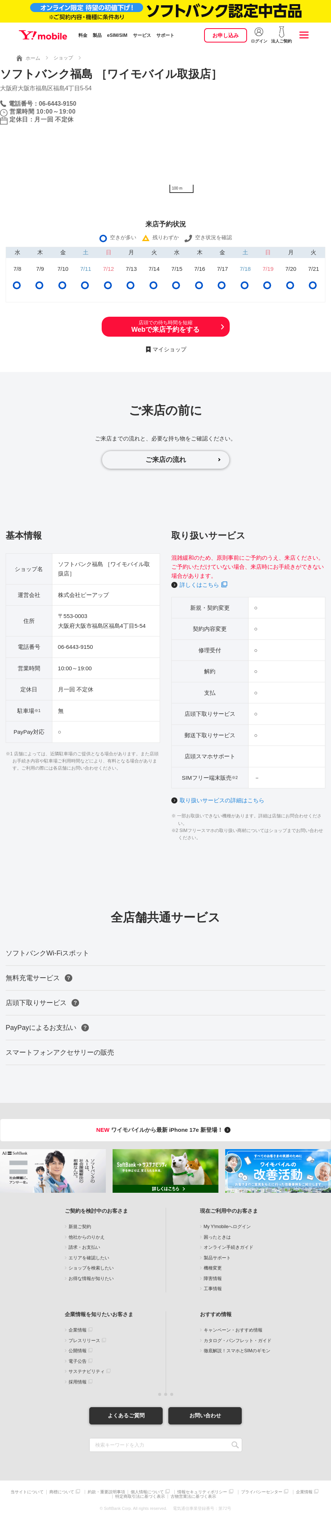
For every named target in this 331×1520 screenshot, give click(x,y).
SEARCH (235, 1445)
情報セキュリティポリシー (202, 1492)
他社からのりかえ (87, 1237)
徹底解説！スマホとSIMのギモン (237, 1350)
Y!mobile (43, 35)
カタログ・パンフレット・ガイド (238, 1340)
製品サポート (217, 1257)
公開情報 (78, 1350)
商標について (61, 1492)
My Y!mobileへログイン (227, 1226)
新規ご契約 (80, 1226)
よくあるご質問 (126, 1415)
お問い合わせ (205, 1415)
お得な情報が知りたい (91, 1278)
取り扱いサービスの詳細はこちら (222, 800)
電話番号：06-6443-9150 (42, 103)
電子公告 (78, 1361)
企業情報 (78, 1330)
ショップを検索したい (91, 1268)
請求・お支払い (84, 1247)
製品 (97, 35)
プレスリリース (84, 1340)
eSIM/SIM (117, 35)
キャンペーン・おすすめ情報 (233, 1330)
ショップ (63, 58)
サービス (142, 35)
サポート (165, 35)
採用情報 (78, 1382)
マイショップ (169, 349)
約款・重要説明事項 (106, 1492)
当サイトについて (27, 1492)
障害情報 (213, 1278)
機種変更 (213, 1268)
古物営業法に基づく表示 (193, 1496)
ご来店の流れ (165, 459)
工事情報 (213, 1288)
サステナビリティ (87, 1371)
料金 (82, 35)
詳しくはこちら (199, 585)
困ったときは (217, 1237)
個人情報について (147, 1492)
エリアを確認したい (89, 1257)
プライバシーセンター (261, 1492)
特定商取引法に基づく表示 (140, 1496)
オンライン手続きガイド (228, 1247)
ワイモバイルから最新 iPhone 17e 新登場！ (164, 1130)
